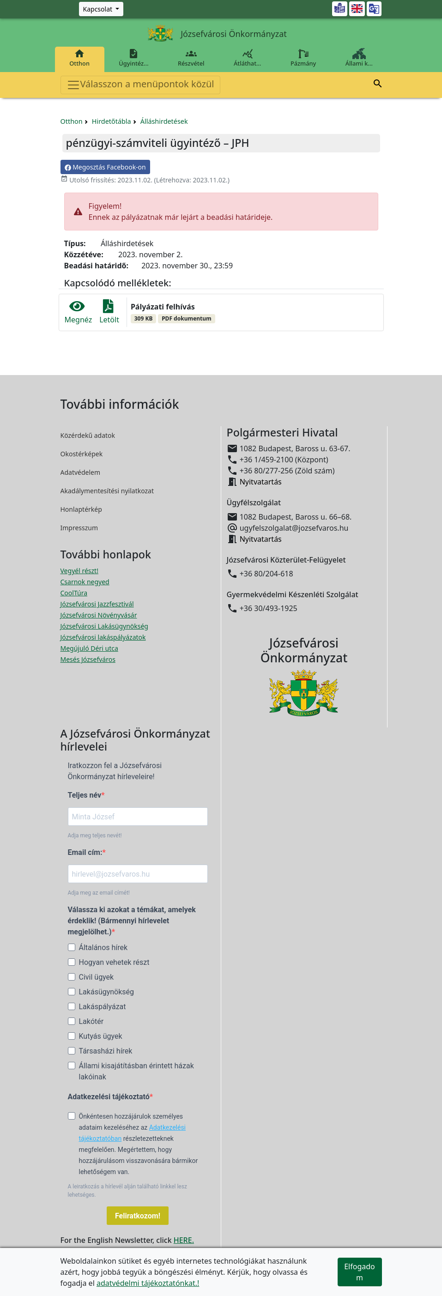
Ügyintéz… (134, 57)
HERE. (184, 1240)
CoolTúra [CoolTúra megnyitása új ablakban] (74, 592)
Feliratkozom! (137, 1215)
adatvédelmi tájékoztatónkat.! (148, 1283)
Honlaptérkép (81, 509)
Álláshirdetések (164, 121)
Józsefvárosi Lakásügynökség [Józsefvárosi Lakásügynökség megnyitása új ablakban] (104, 626)
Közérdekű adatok (88, 435)
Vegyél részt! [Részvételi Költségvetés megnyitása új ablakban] (79, 570)
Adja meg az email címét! (99, 893)
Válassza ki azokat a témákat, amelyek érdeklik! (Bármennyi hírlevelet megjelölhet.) (132, 920)
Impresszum (79, 527)
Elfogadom (359, 1272)
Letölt (109, 312)
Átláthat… (247, 57)
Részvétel (191, 57)
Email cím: (85, 852)
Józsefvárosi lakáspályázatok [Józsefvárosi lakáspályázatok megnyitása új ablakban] (103, 637)
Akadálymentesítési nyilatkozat (107, 490)
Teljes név (85, 795)
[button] (378, 85)
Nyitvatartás (261, 482)
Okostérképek (82, 453)
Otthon (79, 57)
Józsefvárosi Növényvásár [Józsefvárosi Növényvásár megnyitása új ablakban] (99, 615)
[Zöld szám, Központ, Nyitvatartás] (101, 9)
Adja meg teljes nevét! (95, 835)
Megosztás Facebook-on (105, 167)
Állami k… (359, 57)
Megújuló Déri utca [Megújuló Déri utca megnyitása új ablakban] (89, 648)
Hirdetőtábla (111, 121)
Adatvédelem (81, 472)
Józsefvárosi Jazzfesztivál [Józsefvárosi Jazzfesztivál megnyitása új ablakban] (97, 604)
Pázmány (303, 57)
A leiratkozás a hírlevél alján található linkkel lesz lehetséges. (127, 1190)
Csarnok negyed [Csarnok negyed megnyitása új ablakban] (85, 581)
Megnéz (78, 312)
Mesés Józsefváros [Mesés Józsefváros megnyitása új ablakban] (88, 659)
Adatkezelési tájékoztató (109, 1096)
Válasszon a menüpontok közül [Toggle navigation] (140, 85)
